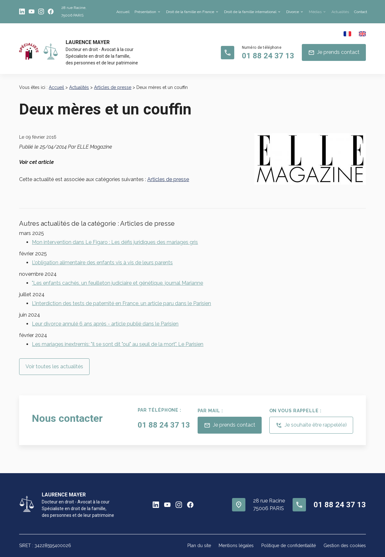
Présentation (145, 12)
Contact (360, 12)
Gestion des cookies (344, 545)
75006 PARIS (73, 11)
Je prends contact (334, 52)
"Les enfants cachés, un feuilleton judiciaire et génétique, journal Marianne (117, 283)
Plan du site (199, 545)
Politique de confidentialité (288, 545)
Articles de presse (112, 87)
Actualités (340, 12)
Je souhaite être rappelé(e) (311, 425)
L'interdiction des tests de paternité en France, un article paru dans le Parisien (121, 303)
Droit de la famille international (250, 12)
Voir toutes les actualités (54, 366)
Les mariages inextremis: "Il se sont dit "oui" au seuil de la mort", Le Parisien (117, 344)
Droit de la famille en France (190, 12)
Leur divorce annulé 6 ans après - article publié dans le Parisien (105, 324)
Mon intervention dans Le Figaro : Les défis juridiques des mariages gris (115, 242)
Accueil (122, 12)
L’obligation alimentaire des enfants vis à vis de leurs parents (102, 263)
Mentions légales (236, 545)
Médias (315, 12)
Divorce (292, 12)
